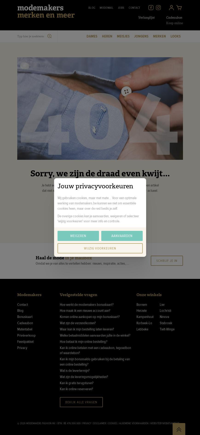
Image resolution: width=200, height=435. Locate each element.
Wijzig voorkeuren (100, 248)
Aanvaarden (122, 236)
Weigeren (78, 236)
